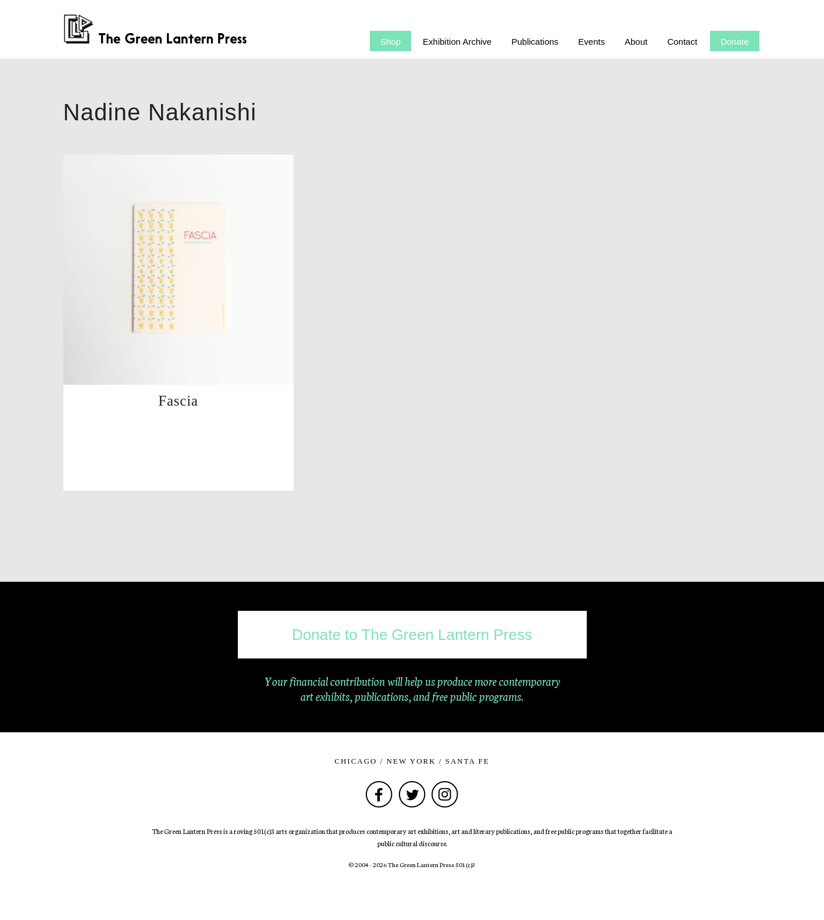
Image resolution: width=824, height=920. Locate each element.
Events (591, 41)
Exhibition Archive (457, 41)
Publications (534, 41)
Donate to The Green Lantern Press (412, 634)
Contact (682, 41)
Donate (734, 41)
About (636, 41)
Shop (390, 41)
